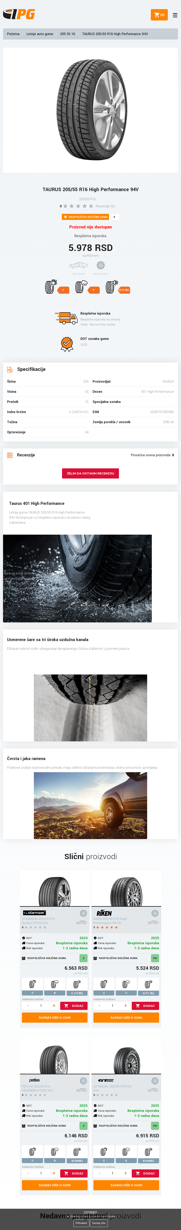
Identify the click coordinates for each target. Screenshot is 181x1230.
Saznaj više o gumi (55, 1017)
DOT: (29, 938)
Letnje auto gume (40, 34)
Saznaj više (99, 1223)
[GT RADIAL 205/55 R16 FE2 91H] (126, 1056)
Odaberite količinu (33, 999)
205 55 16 (67, 34)
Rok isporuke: (34, 948)
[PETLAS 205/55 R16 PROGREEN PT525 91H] (55, 1056)
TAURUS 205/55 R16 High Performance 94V (115, 34)
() (161, 15)
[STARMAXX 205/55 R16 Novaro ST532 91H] (55, 888)
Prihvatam (81, 1223)
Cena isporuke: (35, 943)
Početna (13, 34)
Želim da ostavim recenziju (90, 473)
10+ (155, 958)
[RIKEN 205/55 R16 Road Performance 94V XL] (126, 888)
